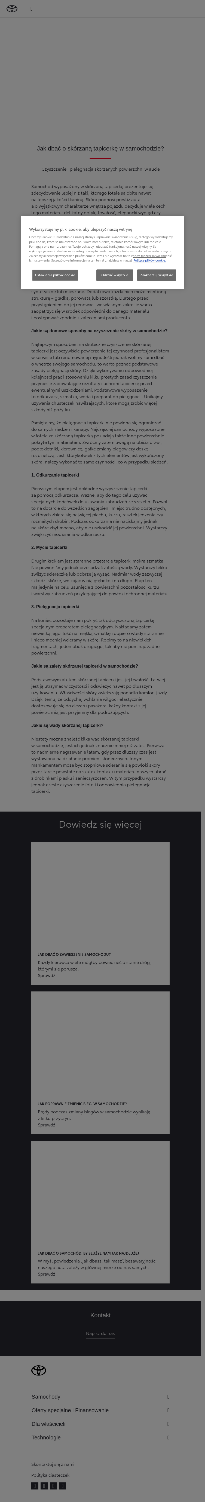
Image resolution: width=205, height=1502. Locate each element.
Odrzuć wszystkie (114, 275)
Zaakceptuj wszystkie (156, 275)
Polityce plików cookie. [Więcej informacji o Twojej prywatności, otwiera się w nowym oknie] (149, 260)
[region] (102, 252)
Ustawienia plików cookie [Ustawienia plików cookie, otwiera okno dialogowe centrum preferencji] (55, 275)
